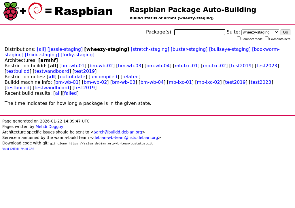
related (130, 76)
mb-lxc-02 (214, 65)
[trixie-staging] (42, 54)
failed (70, 93)
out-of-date (73, 76)
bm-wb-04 (158, 65)
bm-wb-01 (73, 65)
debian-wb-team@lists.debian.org (125, 137)
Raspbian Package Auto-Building (193, 10)
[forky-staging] (77, 54)
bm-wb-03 (129, 65)
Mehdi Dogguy (49, 127)
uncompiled (104, 76)
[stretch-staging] (150, 49)
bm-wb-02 (101, 65)
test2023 (267, 65)
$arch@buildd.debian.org (118, 132)
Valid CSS (27, 149)
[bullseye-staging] (230, 49)
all (51, 76)
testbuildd (17, 71)
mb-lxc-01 (186, 65)
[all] (41, 49)
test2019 (241, 65)
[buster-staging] (189, 49)
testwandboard (52, 71)
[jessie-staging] (65, 49)
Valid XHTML (10, 149)
